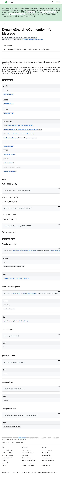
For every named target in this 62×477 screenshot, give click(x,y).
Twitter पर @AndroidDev (28, 452)
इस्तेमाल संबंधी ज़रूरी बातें (7, 452)
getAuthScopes (8, 146)
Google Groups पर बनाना (28, 463)
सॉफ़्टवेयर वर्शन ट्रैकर (46, 465)
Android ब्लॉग (25, 455)
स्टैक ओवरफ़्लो (45, 463)
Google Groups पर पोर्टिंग (28, 465)
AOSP (3, 23)
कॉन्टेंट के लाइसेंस (22, 438)
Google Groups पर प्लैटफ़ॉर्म (28, 460)
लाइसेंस (24, 472)
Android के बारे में (6, 472)
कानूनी (18, 472)
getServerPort (8, 163)
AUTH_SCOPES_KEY (9, 94)
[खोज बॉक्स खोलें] (52, 2)
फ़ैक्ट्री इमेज (4, 460)
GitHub (4, 465)
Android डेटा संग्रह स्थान (7, 450)
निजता (28, 472)
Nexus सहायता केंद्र (46, 455)
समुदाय (14, 472)
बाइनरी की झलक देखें (6, 458)
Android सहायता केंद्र (47, 450)
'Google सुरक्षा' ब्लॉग (26, 458)
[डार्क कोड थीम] (59, 189)
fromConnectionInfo (10, 129)
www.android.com (47, 458)
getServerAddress (9, 154)
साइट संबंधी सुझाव (36, 472)
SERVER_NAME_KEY (8, 103)
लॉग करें (58, 2)
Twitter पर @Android (27, 450)
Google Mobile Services (48, 460)
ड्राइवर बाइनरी (5, 463)
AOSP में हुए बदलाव (25, 16)
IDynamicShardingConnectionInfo (32, 39)
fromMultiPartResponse (11, 138)
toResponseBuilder (9, 171)
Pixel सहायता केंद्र (46, 452)
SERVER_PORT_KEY (9, 113)
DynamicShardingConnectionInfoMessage (20, 125)
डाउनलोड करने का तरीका (7, 455)
